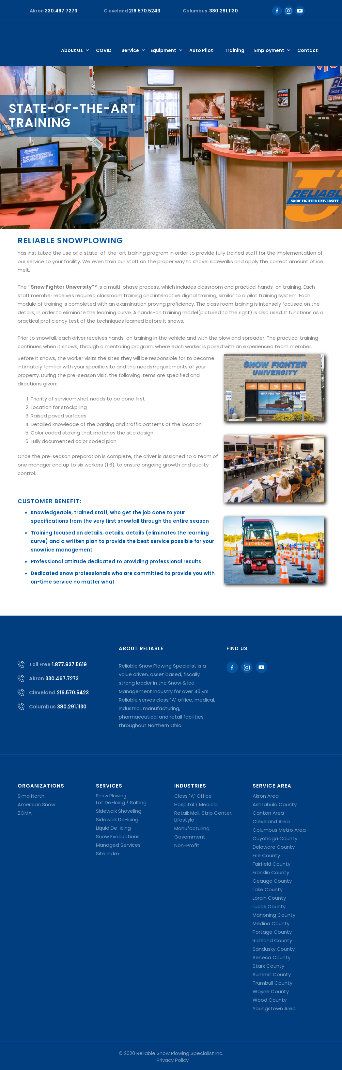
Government (189, 836)
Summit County (272, 974)
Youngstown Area (274, 1008)
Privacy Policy (173, 1060)
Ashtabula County (275, 804)
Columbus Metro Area (279, 829)
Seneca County (271, 957)
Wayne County (271, 991)
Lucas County (269, 906)
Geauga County (272, 880)
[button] (73, 51)
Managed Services (118, 844)
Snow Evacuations (118, 836)
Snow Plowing (111, 795)
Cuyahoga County (275, 838)
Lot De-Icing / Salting (121, 802)
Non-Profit (186, 845)
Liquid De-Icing (113, 827)
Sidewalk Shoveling (118, 810)
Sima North (31, 795)
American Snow (36, 804)
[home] (41, 32)
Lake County (268, 889)
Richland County (272, 940)
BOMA (25, 812)
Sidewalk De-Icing (117, 819)
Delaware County (274, 846)
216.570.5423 (73, 692)
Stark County (268, 965)
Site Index (107, 853)
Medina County (271, 923)
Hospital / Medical (196, 804)
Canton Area (268, 812)
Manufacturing (192, 828)
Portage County (272, 931)
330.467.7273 (62, 678)
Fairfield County (271, 863)
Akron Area (266, 795)
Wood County (270, 999)
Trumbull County (272, 982)
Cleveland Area (271, 821)
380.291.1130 (71, 706)
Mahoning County (274, 914)
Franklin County (271, 872)
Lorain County (269, 897)
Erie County (266, 855)
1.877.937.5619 (69, 664)
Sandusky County (274, 948)
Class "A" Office (193, 795)
